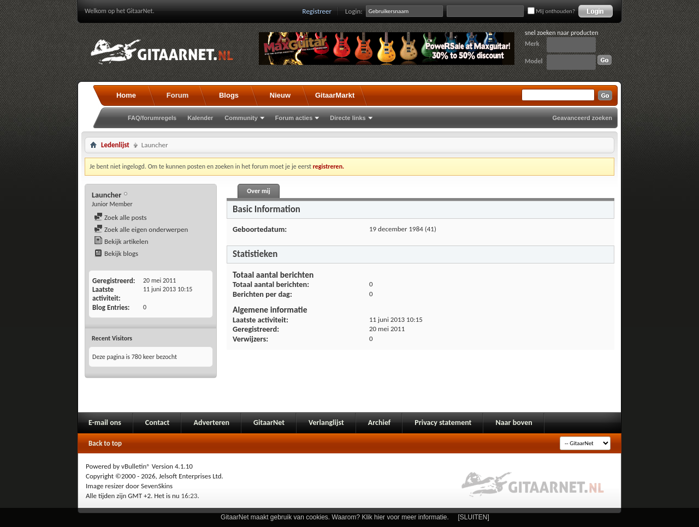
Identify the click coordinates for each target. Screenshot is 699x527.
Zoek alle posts (120, 217)
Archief (379, 422)
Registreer (317, 11)
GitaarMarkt (334, 95)
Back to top (105, 443)
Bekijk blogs (116, 253)
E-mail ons (104, 422)
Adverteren (211, 422)
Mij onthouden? (551, 11)
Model (533, 61)
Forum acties (293, 118)
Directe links (347, 118)
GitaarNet (269, 422)
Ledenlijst (115, 145)
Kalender (200, 118)
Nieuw (280, 95)
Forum (177, 95)
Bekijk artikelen (121, 241)
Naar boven (513, 422)
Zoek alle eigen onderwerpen (141, 229)
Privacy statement (442, 422)
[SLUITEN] (473, 517)
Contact (157, 422)
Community (241, 118)
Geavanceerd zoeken (582, 118)
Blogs (229, 95)
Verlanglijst (326, 422)
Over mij (258, 191)
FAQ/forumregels (152, 118)
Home (126, 95)
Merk (532, 43)
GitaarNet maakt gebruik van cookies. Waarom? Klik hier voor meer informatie (334, 517)
